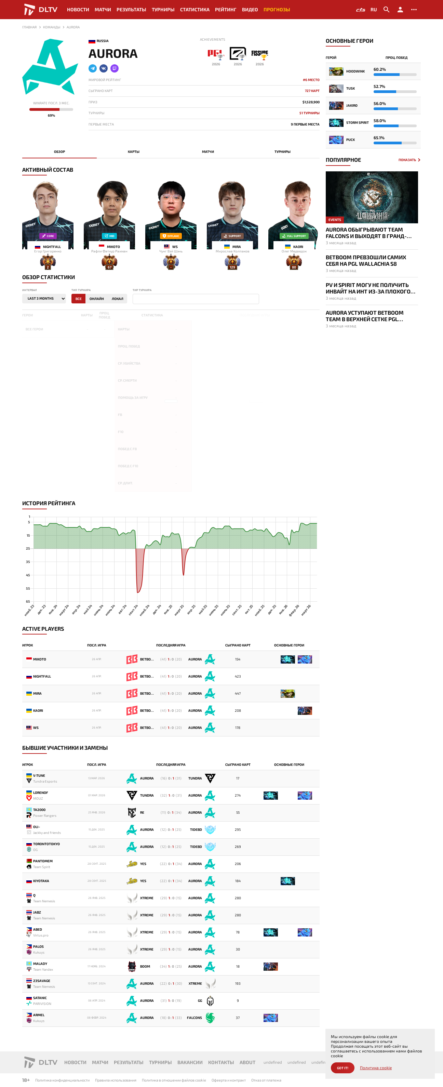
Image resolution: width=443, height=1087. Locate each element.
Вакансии (190, 1062)
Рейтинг (226, 9)
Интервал (29, 290)
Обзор (59, 151)
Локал (117, 299)
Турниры (163, 9)
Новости (78, 9)
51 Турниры (309, 113)
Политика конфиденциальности (62, 1080)
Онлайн (97, 299)
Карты (133, 151)
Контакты (221, 1062)
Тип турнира (81, 290)
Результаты (131, 9)
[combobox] (196, 299)
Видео (250, 9)
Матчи (103, 9)
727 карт (312, 91)
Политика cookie (376, 1067)
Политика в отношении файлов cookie (174, 1080)
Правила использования (115, 1080)
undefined (273, 1062)
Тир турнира (142, 290)
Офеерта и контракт (229, 1080)
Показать (407, 160)
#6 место (311, 80)
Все (79, 299)
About (247, 1062)
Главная (29, 27)
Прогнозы (277, 9)
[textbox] (136, 299)
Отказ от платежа (266, 1080)
